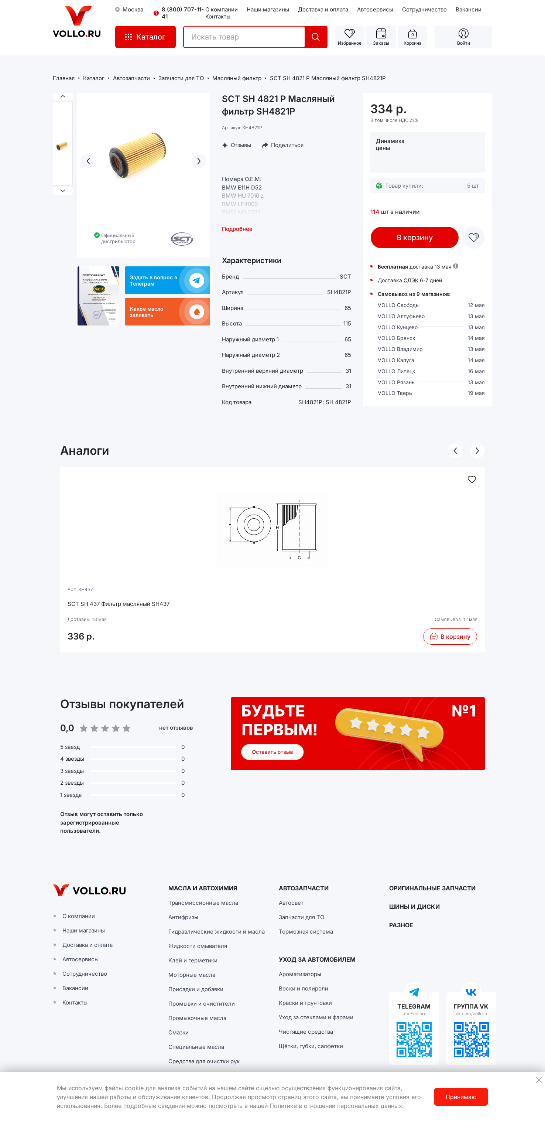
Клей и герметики (192, 960)
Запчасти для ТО (301, 917)
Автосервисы (375, 9)
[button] (358, 734)
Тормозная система (306, 931)
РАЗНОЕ (401, 925)
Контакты (217, 16)
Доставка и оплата (323, 9)
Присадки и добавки (195, 989)
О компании (221, 9)
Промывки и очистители (201, 1003)
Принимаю (461, 1097)
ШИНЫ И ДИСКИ (414, 906)
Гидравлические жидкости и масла (216, 931)
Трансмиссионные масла (203, 902)
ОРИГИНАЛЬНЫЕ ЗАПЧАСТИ (432, 888)
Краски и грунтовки (305, 1002)
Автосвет (291, 902)
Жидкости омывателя (197, 945)
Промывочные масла (197, 1018)
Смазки (178, 1032)
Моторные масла (191, 974)
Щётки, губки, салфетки (311, 1046)
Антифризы (183, 917)
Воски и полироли (303, 988)
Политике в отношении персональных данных (336, 1105)
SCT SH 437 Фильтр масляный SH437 (118, 603)
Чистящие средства (306, 1031)
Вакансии (468, 9)
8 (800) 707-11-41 (183, 13)
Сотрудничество (424, 9)
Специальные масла (196, 1046)
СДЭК (411, 280)
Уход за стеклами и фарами (316, 1017)
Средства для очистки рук (204, 1061)
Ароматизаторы (300, 974)
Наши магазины (268, 9)
